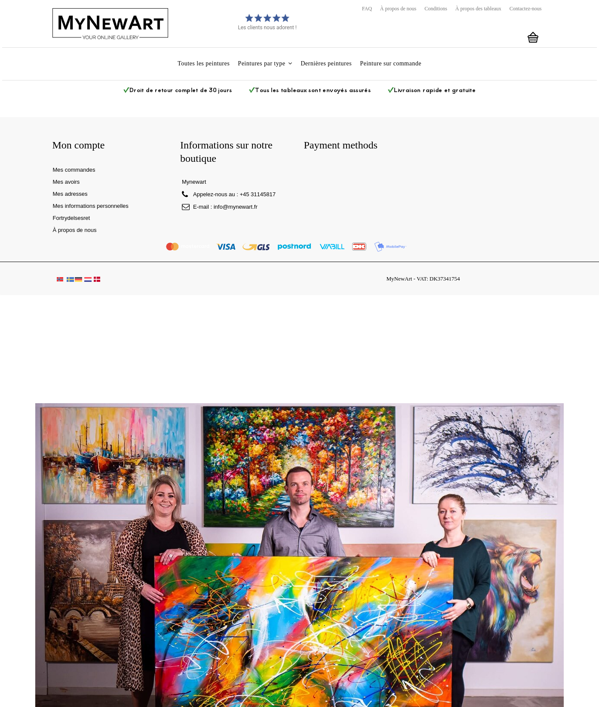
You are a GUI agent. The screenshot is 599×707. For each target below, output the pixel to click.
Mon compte (78, 145)
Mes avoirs (66, 182)
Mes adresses (70, 194)
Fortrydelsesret (71, 218)
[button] (265, 64)
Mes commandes (74, 170)
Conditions (435, 9)
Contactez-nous (526, 9)
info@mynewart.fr (236, 207)
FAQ (367, 9)
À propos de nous (398, 9)
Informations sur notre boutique (226, 151)
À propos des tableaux (478, 9)
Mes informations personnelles (91, 206)
